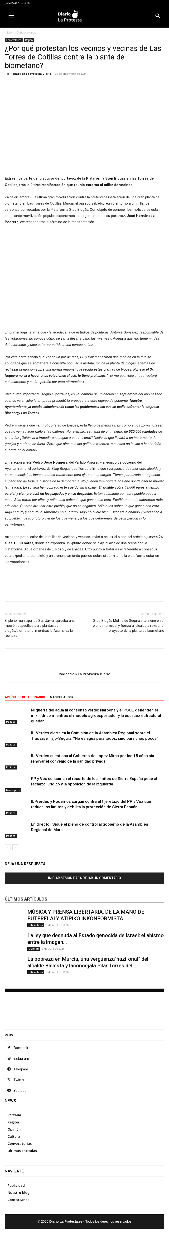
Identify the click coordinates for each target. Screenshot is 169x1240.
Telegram (21, 1069)
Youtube (20, 1091)
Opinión (34, 948)
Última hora (36, 925)
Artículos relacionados (25, 697)
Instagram (21, 1058)
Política (10, 721)
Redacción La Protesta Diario (30, 73)
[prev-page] (8, 847)
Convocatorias (26, 32)
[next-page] (15, 847)
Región (29, 40)
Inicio (8, 32)
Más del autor (61, 697)
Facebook (21, 1048)
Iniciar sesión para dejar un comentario (84, 878)
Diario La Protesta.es (66, 1221)
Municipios (13, 790)
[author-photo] (84, 666)
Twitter (19, 1080)
